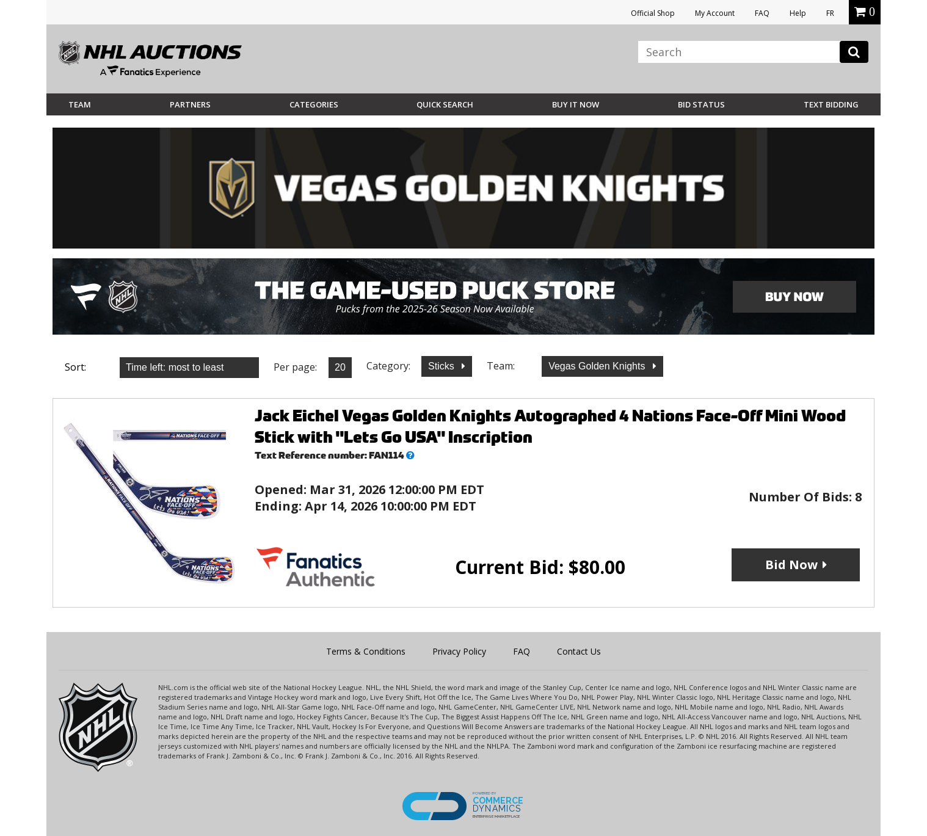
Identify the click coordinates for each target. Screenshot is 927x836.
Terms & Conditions (365, 651)
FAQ (762, 13)
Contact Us (579, 651)
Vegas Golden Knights (598, 366)
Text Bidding (831, 104)
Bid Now (791, 564)
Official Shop (653, 13)
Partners (190, 104)
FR (830, 13)
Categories (313, 104)
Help (798, 13)
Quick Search (444, 104)
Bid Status (701, 104)
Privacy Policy (459, 651)
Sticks (442, 366)
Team (79, 104)
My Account (715, 13)
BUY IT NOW (575, 104)
